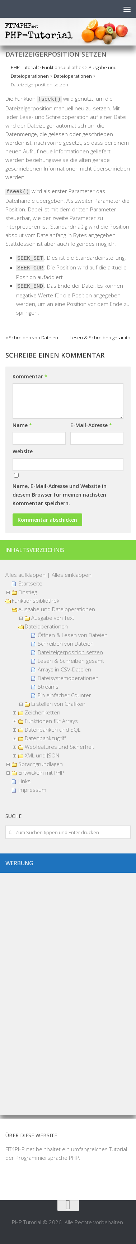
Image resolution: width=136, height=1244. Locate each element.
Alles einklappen (72, 574)
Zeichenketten (42, 712)
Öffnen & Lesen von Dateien (73, 634)
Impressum (32, 789)
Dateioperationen (46, 626)
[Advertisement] (68, 991)
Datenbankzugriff (45, 738)
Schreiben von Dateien (66, 643)
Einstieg (27, 591)
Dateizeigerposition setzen (70, 652)
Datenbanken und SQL (52, 729)
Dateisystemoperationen (68, 677)
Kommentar (30, 376)
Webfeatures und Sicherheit (59, 746)
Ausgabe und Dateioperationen (56, 609)
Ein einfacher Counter (64, 695)
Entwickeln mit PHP (41, 772)
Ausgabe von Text (52, 617)
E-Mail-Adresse (91, 425)
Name (22, 425)
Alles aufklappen (25, 574)
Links (24, 781)
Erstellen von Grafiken (58, 703)
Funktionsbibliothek (35, 600)
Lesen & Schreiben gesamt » (100, 337)
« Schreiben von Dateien (31, 337)
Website (23, 451)
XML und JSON (42, 755)
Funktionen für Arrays (51, 720)
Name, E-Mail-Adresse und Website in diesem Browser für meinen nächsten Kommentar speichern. (60, 495)
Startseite (30, 583)
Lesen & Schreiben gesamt (71, 660)
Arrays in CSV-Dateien (64, 669)
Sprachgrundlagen (40, 763)
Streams (48, 686)
